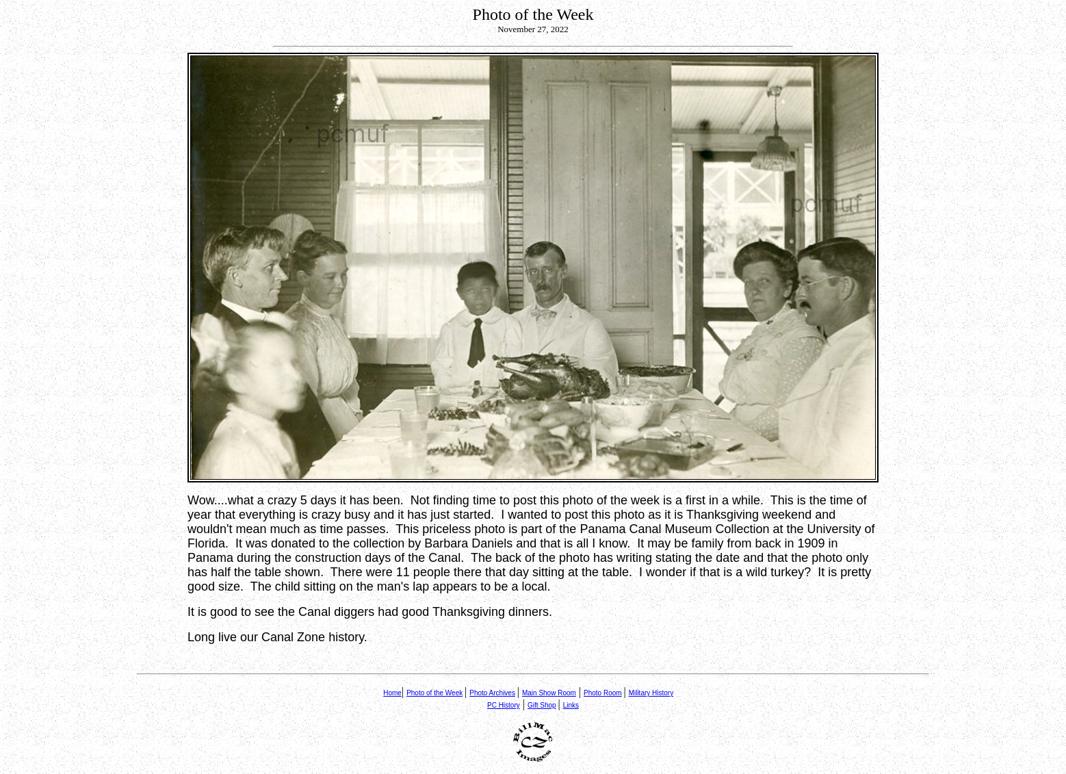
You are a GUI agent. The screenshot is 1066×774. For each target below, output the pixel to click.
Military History (651, 693)
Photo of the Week (434, 693)
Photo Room (603, 693)
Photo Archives (492, 693)
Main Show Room (549, 693)
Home (392, 693)
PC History (503, 705)
